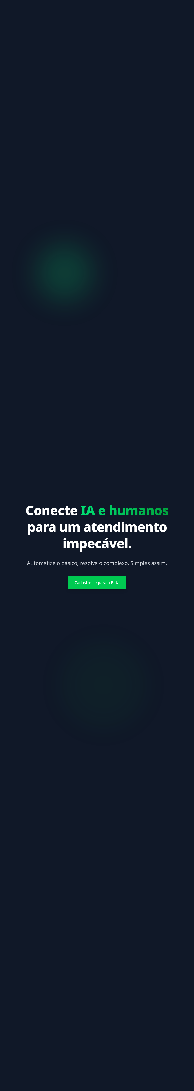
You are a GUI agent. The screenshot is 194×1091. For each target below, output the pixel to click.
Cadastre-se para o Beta (97, 582)
